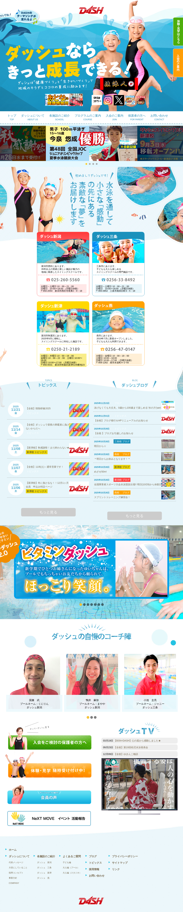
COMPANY (14, 883)
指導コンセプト (16, 873)
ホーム (13, 849)
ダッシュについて (32, 117)
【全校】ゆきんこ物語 (126, 754)
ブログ (118, 403)
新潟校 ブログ (122, 479)
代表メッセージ (16, 862)
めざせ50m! (100, 471)
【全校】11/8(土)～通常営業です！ (45, 466)
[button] (86, 164)
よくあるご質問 (72, 856)
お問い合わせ (159, 117)
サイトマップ (120, 862)
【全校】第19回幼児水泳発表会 (131, 747)
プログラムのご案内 (88, 117)
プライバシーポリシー (125, 856)
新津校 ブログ (122, 467)
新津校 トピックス (37, 452)
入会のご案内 (114, 117)
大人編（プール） (71, 867)
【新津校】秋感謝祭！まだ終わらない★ (47, 447)
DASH (91, 9)
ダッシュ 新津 (44, 873)
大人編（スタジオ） (72, 873)
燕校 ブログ (122, 454)
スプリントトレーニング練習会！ (112, 497)
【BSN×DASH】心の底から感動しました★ (137, 740)
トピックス (33, 413)
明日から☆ (100, 446)
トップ (11, 117)
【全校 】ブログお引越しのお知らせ (113, 433)
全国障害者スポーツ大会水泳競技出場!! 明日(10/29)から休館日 (128, 484)
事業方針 (13, 878)
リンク (116, 869)
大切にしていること (18, 867)
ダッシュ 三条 (44, 867)
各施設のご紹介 (59, 117)
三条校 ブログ (122, 441)
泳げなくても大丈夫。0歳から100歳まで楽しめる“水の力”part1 (128, 407)
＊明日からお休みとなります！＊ (112, 458)
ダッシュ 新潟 (44, 862)
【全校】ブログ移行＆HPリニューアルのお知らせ (121, 420)
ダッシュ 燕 (43, 878)
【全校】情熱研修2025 (38, 408)
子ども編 (67, 862)
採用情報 (94, 869)
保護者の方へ (137, 117)
